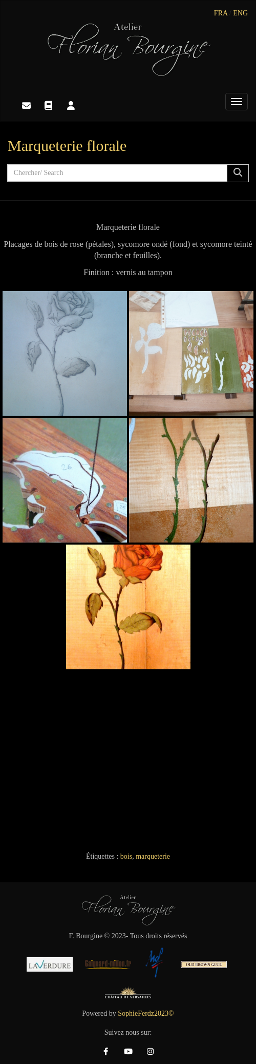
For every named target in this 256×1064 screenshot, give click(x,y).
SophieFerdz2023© (146, 1013)
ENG (240, 13)
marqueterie (153, 856)
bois (126, 856)
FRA (220, 13)
